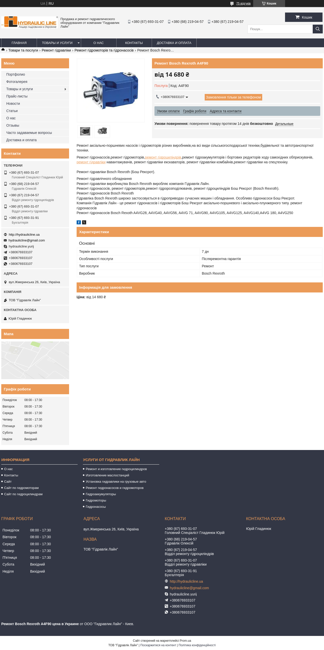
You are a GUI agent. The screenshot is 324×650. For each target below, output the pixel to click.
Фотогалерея (16, 82)
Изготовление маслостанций (107, 475)
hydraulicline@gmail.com (27, 240)
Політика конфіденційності (197, 645)
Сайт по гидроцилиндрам (23, 494)
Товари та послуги (23, 50)
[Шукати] (318, 29)
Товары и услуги (57, 43)
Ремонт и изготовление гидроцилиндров (116, 469)
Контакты (134, 43)
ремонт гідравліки (91, 162)
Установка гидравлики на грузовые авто (116, 481)
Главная (19, 43)
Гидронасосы (96, 507)
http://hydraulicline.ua (24, 234)
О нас (98, 43)
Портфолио (15, 74)
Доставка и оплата (174, 43)
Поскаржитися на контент (158, 645)
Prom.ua (185, 640)
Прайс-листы (17, 96)
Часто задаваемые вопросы (29, 133)
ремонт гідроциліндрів (163, 157)
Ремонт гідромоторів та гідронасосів (104, 50)
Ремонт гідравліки (56, 50)
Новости (13, 104)
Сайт (8, 481)
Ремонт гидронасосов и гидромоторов (114, 488)
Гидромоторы (96, 500)
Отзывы (12, 125)
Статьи (12, 111)
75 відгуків (243, 3)
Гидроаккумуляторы (101, 494)
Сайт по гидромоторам (21, 488)
